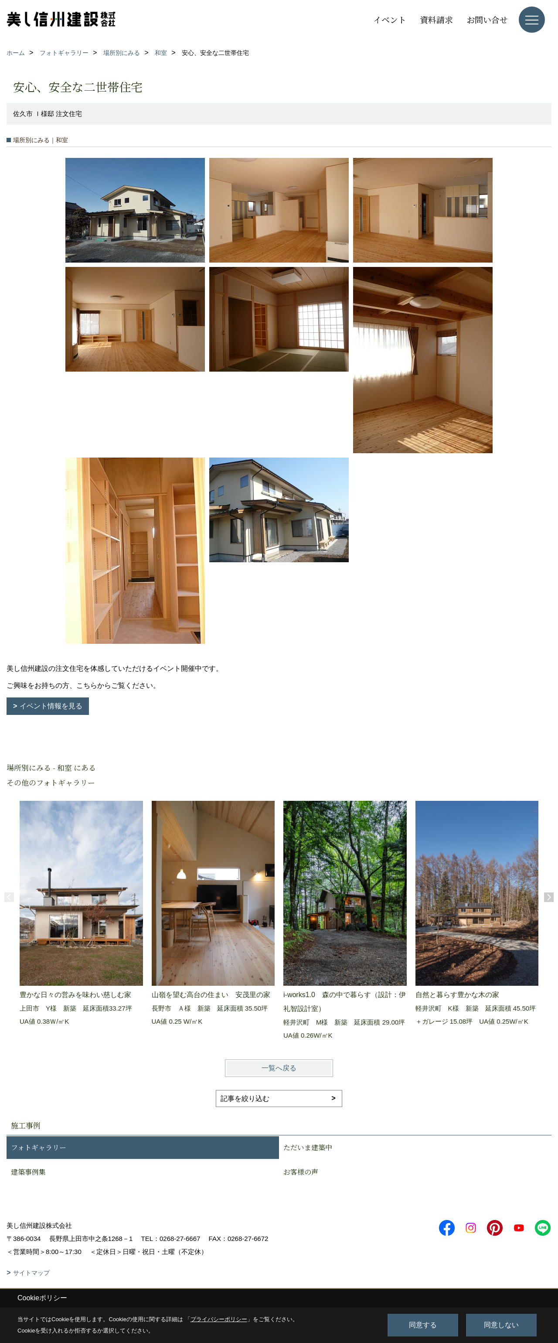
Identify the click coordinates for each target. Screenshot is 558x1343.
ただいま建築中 (307, 1147)
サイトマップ (31, 1272)
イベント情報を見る (51, 706)
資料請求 (436, 19)
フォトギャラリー (38, 1147)
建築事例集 (28, 1172)
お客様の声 (300, 1172)
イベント (389, 19)
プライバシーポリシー (219, 1319)
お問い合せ (487, 19)
